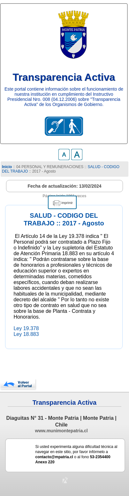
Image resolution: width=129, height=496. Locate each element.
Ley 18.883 (26, 334)
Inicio (7, 167)
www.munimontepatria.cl (61, 430)
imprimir (67, 203)
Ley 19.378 (26, 328)
